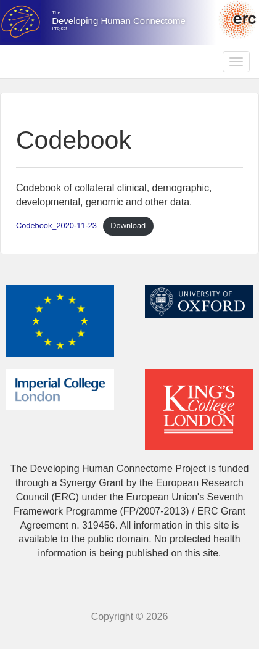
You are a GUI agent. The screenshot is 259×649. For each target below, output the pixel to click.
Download (128, 225)
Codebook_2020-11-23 (56, 225)
